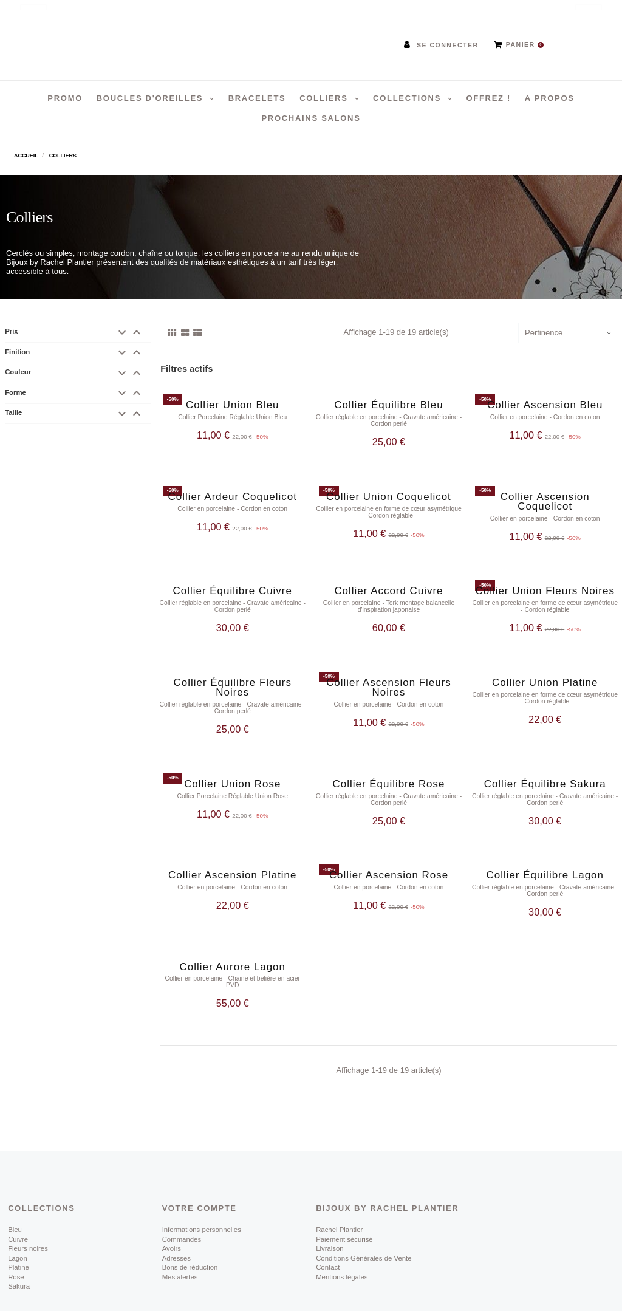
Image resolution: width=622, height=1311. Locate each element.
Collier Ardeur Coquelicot (232, 492)
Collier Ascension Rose (388, 852)
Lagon (17, 1225)
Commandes (181, 1206)
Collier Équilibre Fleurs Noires (233, 673)
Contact (328, 1235)
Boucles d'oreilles (152, 98)
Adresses (176, 1225)
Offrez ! (488, 98)
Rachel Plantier (339, 1197)
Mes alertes (180, 1244)
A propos (550, 98)
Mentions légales (341, 1244)
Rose (16, 1244)
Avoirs (171, 1216)
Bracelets (257, 98)
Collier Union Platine (545, 668)
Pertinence (543, 332)
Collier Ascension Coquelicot (545, 496)
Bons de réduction (190, 1235)
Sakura (19, 1253)
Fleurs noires (28, 1216)
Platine (18, 1235)
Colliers (325, 98)
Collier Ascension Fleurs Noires (388, 673)
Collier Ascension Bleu (545, 405)
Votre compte (199, 1175)
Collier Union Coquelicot (388, 492)
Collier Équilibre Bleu (388, 405)
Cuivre (18, 1206)
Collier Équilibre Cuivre (232, 581)
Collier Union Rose (232, 765)
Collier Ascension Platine (232, 852)
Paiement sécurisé (344, 1206)
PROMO (65, 98)
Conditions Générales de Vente (363, 1225)
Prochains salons (310, 118)
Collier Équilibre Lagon (544, 852)
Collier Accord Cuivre (388, 581)
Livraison (330, 1216)
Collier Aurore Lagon (232, 939)
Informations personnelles (201, 1197)
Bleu (15, 1197)
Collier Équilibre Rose (389, 765)
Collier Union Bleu (232, 405)
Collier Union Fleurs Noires (545, 581)
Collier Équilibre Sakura (545, 765)
